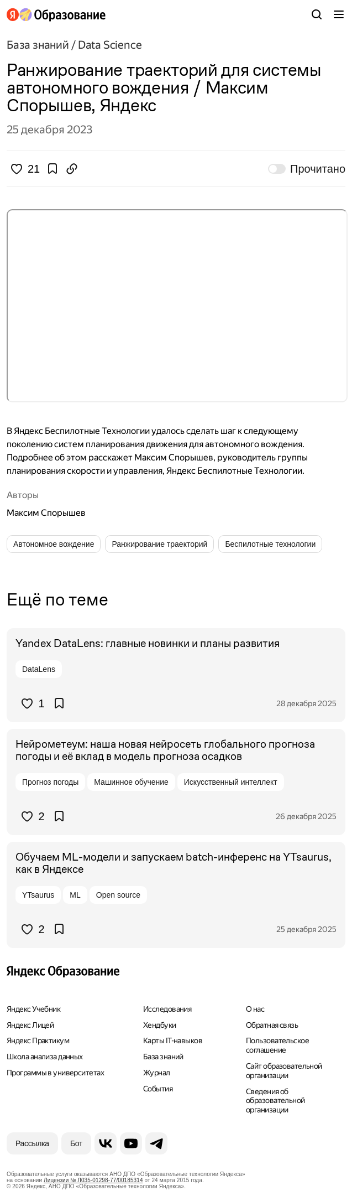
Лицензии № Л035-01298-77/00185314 (93, 1180)
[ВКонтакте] (105, 1143)
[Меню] (339, 14)
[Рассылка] (32, 1143)
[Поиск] (317, 14)
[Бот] (76, 1143)
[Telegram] (156, 1143)
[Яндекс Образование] (56, 15)
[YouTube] (131, 1143)
